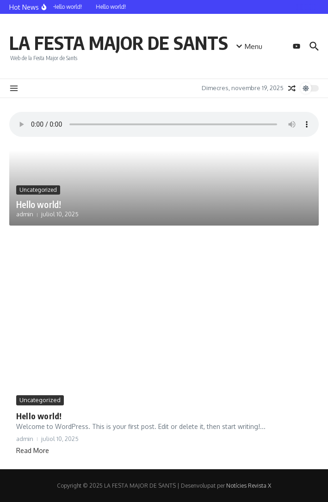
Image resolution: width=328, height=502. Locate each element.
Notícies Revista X (248, 485)
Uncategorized (38, 189)
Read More (32, 450)
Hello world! (38, 204)
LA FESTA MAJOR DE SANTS (118, 42)
